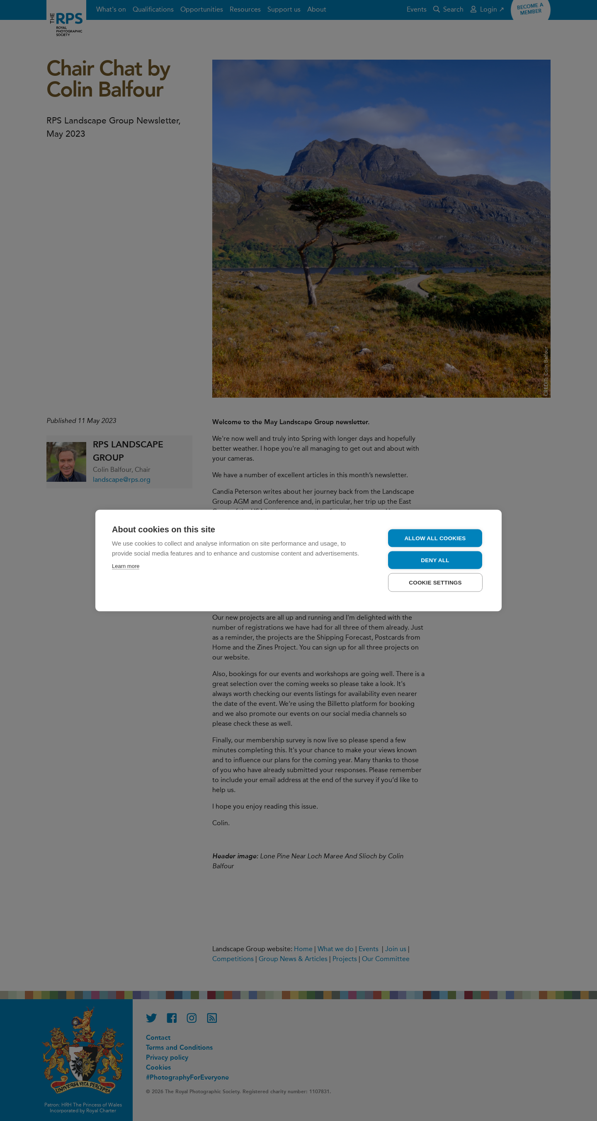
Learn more (125, 566)
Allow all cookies (435, 538)
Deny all (435, 560)
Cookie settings (435, 583)
